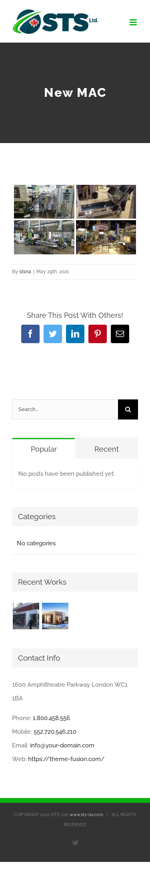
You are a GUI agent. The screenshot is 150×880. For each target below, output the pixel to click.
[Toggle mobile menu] (134, 22)
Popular (44, 449)
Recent (106, 449)
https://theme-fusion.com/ (66, 759)
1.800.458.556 (51, 718)
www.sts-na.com (86, 814)
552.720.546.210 (55, 731)
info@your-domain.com (62, 745)
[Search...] (65, 409)
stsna (25, 271)
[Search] (128, 409)
